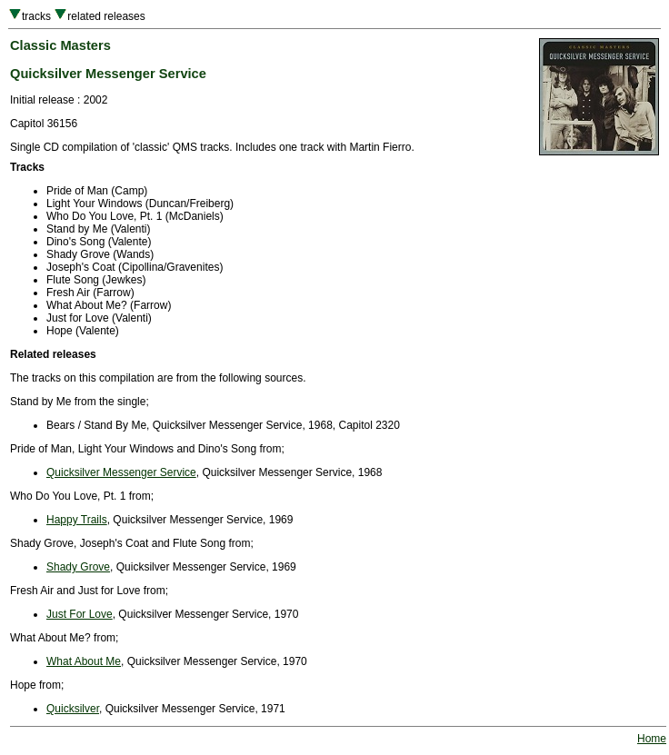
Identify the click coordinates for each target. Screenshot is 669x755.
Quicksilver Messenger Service (121, 472)
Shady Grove (78, 567)
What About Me (83, 661)
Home (651, 738)
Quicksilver (72, 708)
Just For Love (79, 614)
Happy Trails (76, 519)
